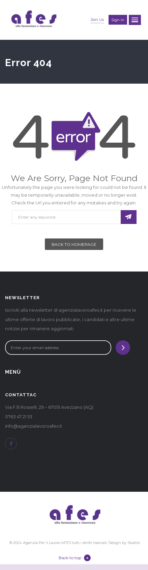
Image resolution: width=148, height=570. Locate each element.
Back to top (75, 557)
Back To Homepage (74, 244)
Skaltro (133, 542)
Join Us (97, 19)
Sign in (117, 20)
